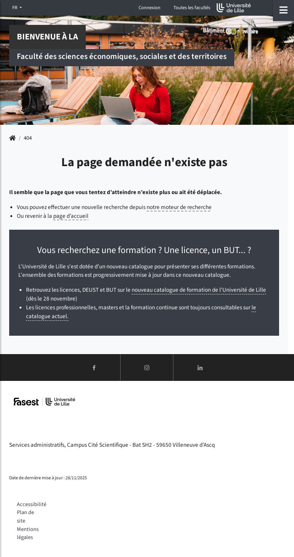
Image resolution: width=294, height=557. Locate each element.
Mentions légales (28, 533)
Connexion (149, 7)
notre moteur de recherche (179, 207)
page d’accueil (70, 216)
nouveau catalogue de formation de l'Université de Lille (199, 290)
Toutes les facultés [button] (191, 7)
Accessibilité (31, 504)
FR (15, 7)
